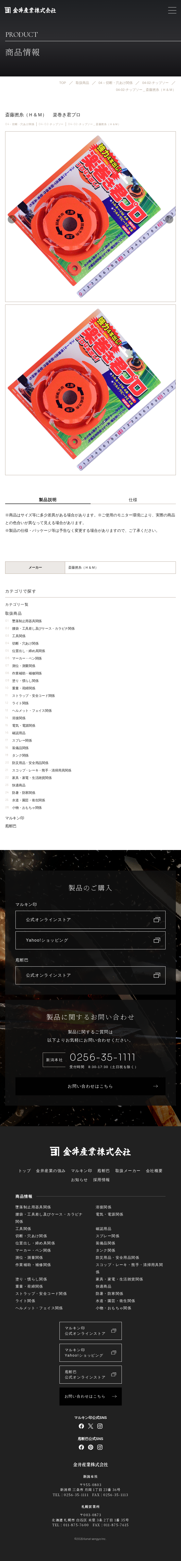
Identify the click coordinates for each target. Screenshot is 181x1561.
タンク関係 (17, 755)
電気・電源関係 (20, 725)
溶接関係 (15, 718)
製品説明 (48, 500)
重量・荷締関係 (20, 688)
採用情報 (101, 1179)
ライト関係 (17, 703)
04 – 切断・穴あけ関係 (19, 124)
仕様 (133, 500)
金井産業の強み (51, 1170)
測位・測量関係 (20, 666)
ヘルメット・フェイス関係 (28, 711)
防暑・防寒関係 (20, 793)
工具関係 (15, 636)
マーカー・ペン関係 (23, 658)
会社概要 (154, 1170)
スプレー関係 (18, 740)
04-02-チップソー (51, 124)
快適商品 (15, 785)
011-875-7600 (76, 1524)
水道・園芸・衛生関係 (25, 800)
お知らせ (79, 1179)
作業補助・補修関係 (23, 673)
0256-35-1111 (103, 1057)
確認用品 (15, 733)
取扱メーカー (128, 1170)
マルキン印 (14, 818)
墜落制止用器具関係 (23, 621)
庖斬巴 (10, 826)
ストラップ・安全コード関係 (30, 696)
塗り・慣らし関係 (21, 681)
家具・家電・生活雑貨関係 (28, 778)
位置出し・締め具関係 (25, 651)
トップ (24, 1170)
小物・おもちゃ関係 (23, 808)
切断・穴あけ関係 (21, 643)
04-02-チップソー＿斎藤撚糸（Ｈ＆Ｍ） (94, 124)
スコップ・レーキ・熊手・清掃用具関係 (38, 770)
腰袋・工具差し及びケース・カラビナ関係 (39, 628)
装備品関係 (17, 748)
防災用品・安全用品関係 (26, 763)
